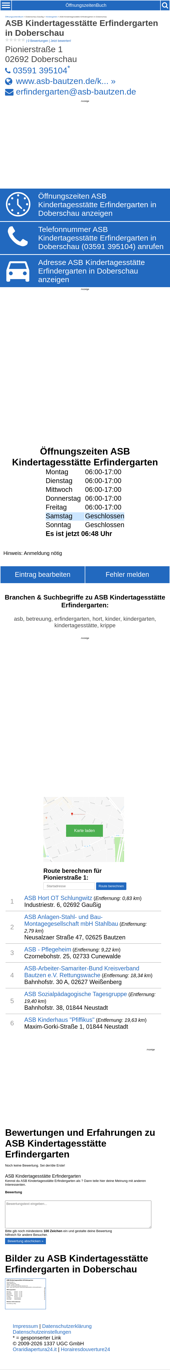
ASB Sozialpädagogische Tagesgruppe (75, 994)
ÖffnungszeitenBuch (86, 5)
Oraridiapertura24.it (35, 1349)
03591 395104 (40, 70)
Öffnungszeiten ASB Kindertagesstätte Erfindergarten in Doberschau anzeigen (97, 204)
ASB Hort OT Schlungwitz (58, 898)
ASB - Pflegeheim (47, 949)
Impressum (25, 1326)
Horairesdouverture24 (85, 1349)
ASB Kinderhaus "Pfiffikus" (59, 1020)
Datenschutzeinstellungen (42, 1332)
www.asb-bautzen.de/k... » (66, 81)
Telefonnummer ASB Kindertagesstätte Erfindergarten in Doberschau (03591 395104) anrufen (100, 238)
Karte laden (84, 830)
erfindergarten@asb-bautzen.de (76, 91)
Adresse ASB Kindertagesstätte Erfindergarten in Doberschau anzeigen (91, 271)
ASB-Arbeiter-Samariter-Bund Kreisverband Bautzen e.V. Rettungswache (81, 971)
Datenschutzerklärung (67, 1326)
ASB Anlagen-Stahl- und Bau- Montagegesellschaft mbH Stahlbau (71, 920)
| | (38, 41)
